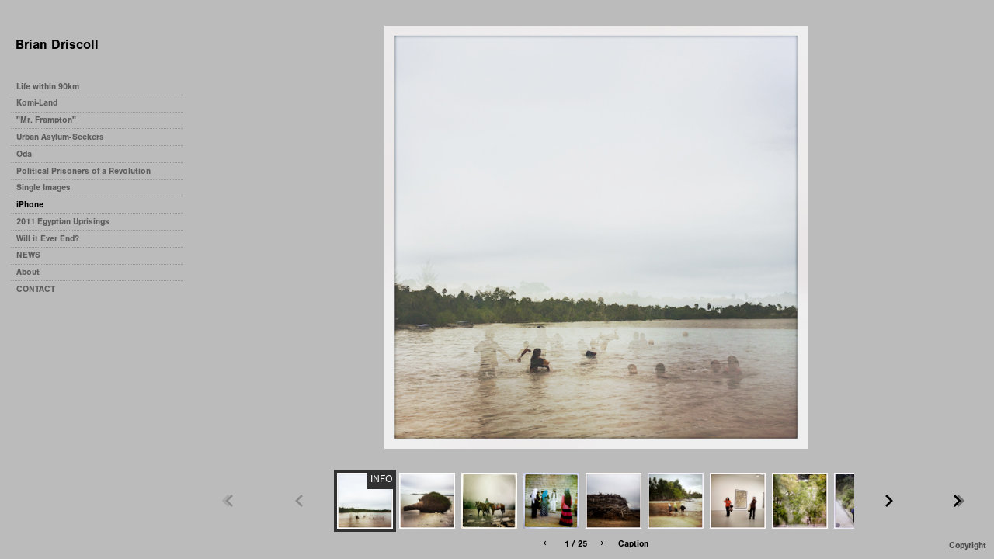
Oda (24, 154)
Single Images (43, 187)
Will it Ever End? (47, 239)
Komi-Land (36, 103)
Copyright (967, 545)
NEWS (28, 255)
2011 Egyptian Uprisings (62, 222)
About (28, 272)
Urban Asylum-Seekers (60, 137)
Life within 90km (47, 87)
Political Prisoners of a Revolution (83, 171)
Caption (633, 544)
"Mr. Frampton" (46, 120)
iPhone (29, 205)
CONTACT (35, 289)
